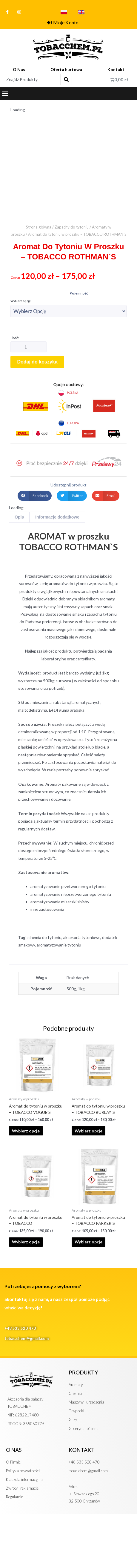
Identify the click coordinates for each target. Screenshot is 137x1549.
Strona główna (38, 227)
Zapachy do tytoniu (72, 227)
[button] (5, 93)
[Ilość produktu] (28, 346)
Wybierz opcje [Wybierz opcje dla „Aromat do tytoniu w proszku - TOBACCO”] (26, 1241)
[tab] (19, 517)
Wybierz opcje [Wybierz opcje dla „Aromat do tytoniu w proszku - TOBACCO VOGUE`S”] (26, 1130)
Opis (19, 517)
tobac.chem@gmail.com (26, 1338)
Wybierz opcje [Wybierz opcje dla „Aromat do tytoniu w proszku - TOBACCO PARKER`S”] (88, 1241)
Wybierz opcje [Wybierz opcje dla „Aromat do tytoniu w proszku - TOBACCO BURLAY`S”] (88, 1130)
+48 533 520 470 (20, 1328)
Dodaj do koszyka (37, 361)
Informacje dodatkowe (57, 517)
